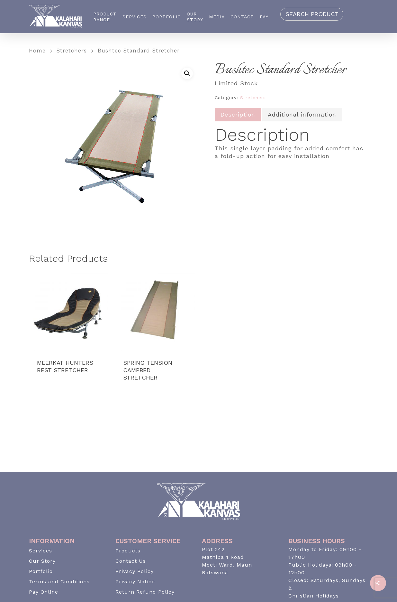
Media (217, 16)
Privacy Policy (134, 571)
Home (37, 51)
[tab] (238, 114)
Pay (264, 16)
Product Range (105, 16)
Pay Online (43, 592)
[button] (187, 73)
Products (127, 551)
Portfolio (166, 16)
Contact (242, 16)
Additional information (302, 114)
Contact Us (130, 561)
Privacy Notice (135, 581)
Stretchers (72, 51)
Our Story (195, 16)
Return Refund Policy (145, 592)
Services (134, 16)
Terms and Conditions (59, 581)
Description (238, 114)
